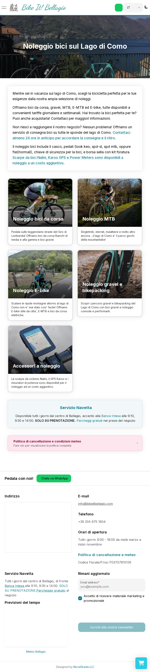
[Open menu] (4, 7)
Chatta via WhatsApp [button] (54, 478)
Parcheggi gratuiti (89, 421)
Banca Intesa (111, 416)
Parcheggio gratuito (50, 590)
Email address (89, 582)
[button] (119, 8)
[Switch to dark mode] (146, 7)
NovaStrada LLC (83, 666)
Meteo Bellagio (36, 651)
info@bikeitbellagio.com (95, 504)
